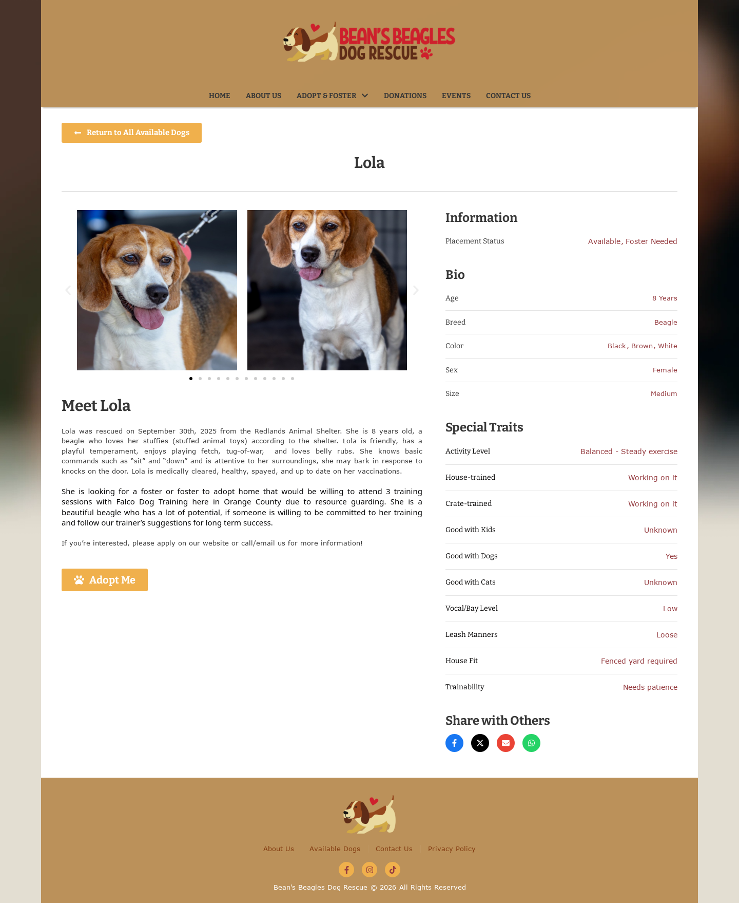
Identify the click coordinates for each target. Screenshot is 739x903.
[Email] (506, 743)
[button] (364, 95)
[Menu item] (219, 96)
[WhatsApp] (531, 743)
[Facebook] (454, 743)
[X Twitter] (480, 743)
